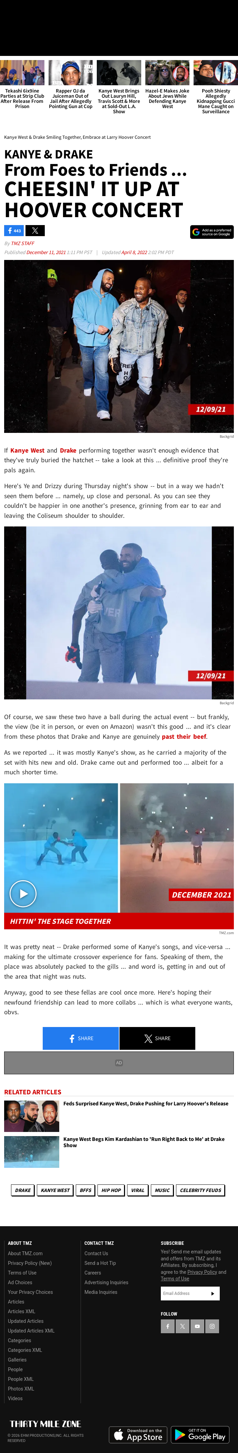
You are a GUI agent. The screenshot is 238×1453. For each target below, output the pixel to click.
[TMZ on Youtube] (35, 11)
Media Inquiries (100, 1292)
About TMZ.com (25, 1253)
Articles (16, 1302)
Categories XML (25, 1350)
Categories (19, 1340)
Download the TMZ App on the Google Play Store (200, 1435)
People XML (21, 1379)
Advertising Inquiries (106, 1282)
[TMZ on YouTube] (197, 1327)
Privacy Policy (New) (30, 1263)
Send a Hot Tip (100, 1263)
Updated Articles (25, 1321)
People (15, 1369)
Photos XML (21, 1389)
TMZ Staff (22, 243)
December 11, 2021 (46, 252)
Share (80, 1039)
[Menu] (9, 46)
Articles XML (21, 1311)
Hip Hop (111, 1190)
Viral (137, 1190)
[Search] (228, 46)
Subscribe (213, 1293)
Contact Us (96, 1253)
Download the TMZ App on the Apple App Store (138, 1435)
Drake (22, 1190)
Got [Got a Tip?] (23, 29)
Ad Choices (20, 1282)
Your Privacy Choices (30, 1292)
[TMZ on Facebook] (8, 11)
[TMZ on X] (22, 11)
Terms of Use (22, 1273)
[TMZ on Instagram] (49, 11)
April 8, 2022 (134, 252)
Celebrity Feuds (200, 1190)
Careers (92, 1273)
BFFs (85, 1190)
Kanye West (55, 1190)
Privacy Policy (202, 1272)
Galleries (17, 1360)
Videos (15, 1398)
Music (162, 1190)
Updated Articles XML (31, 1331)
